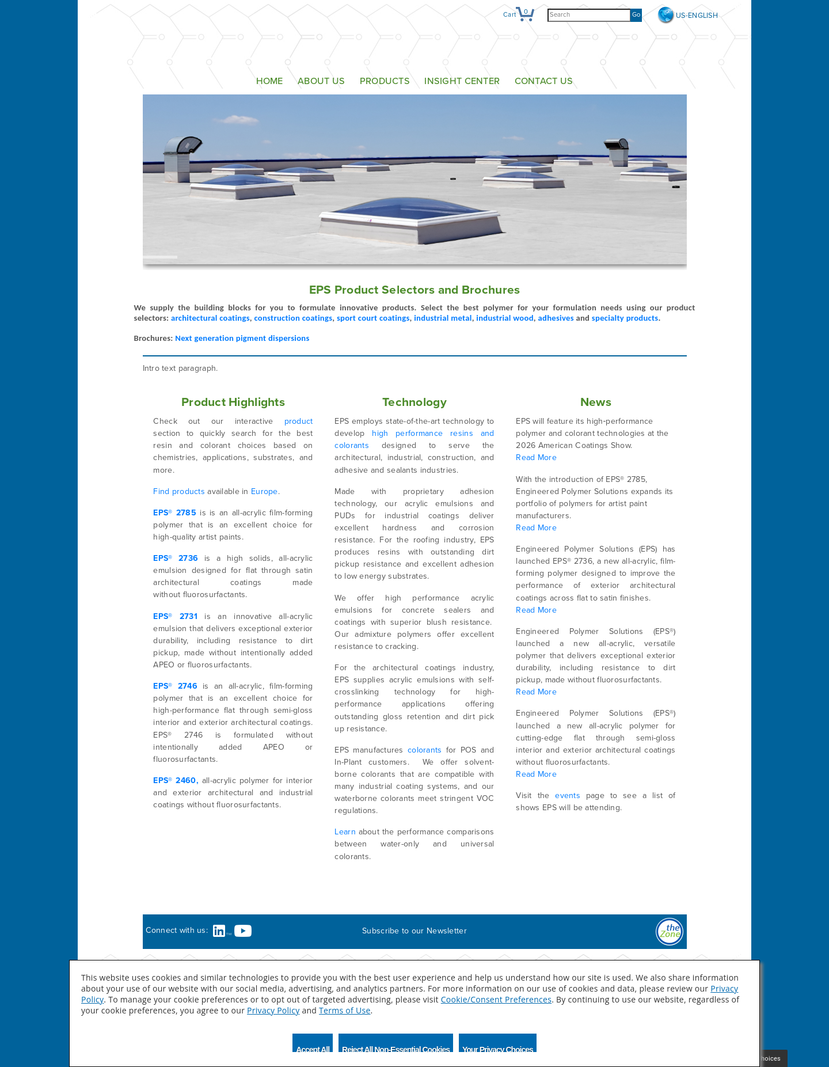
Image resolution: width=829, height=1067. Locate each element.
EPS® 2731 (175, 616)
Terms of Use (344, 1010)
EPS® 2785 (174, 513)
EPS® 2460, (175, 780)
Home (269, 81)
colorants (425, 750)
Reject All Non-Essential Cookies (396, 1048)
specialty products (625, 318)
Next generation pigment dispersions (242, 338)
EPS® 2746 (175, 686)
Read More (536, 457)
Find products (179, 491)
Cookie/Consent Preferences (496, 999)
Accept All (312, 1048)
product (298, 421)
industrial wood (505, 318)
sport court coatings (373, 318)
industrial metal (442, 318)
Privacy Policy (273, 1010)
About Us (321, 81)
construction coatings (293, 318)
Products (385, 81)
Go (636, 14)
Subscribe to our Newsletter (414, 931)
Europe (264, 491)
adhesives (556, 318)
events (567, 795)
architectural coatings (210, 318)
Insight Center (462, 81)
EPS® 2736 (175, 558)
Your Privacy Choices (497, 1048)
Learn (344, 832)
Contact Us (544, 81)
